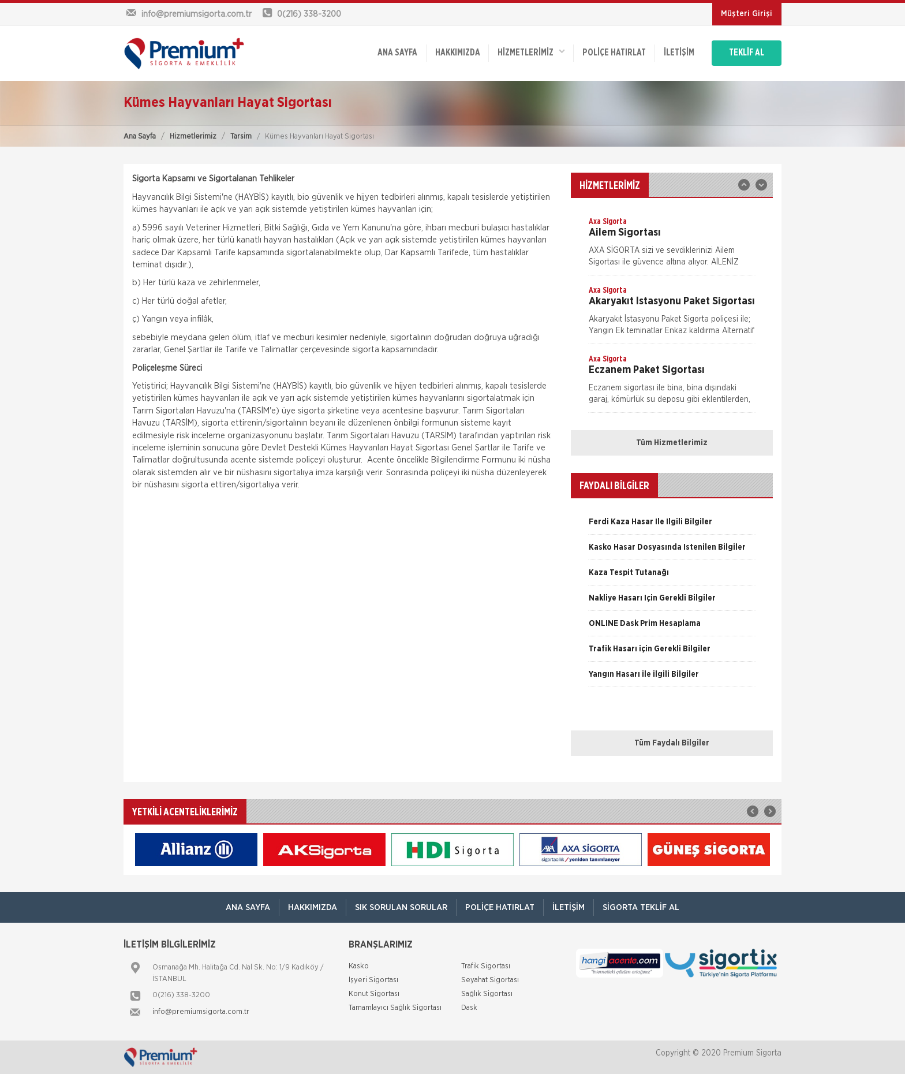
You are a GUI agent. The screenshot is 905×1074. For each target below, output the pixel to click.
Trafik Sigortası (485, 966)
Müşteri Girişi (746, 14)
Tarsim (241, 136)
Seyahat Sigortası (490, 980)
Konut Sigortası (374, 994)
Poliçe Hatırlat (613, 53)
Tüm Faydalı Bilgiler (671, 743)
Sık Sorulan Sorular (401, 907)
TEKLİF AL (746, 53)
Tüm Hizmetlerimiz (672, 443)
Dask (469, 1008)
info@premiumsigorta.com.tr (200, 1012)
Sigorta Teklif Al (641, 907)
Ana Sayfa (140, 136)
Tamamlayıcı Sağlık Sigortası (395, 1008)
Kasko (359, 966)
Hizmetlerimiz (193, 136)
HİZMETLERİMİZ (530, 52)
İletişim (678, 53)
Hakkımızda (456, 53)
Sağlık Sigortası (487, 994)
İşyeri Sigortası (373, 980)
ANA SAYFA (396, 53)
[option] (672, 245)
